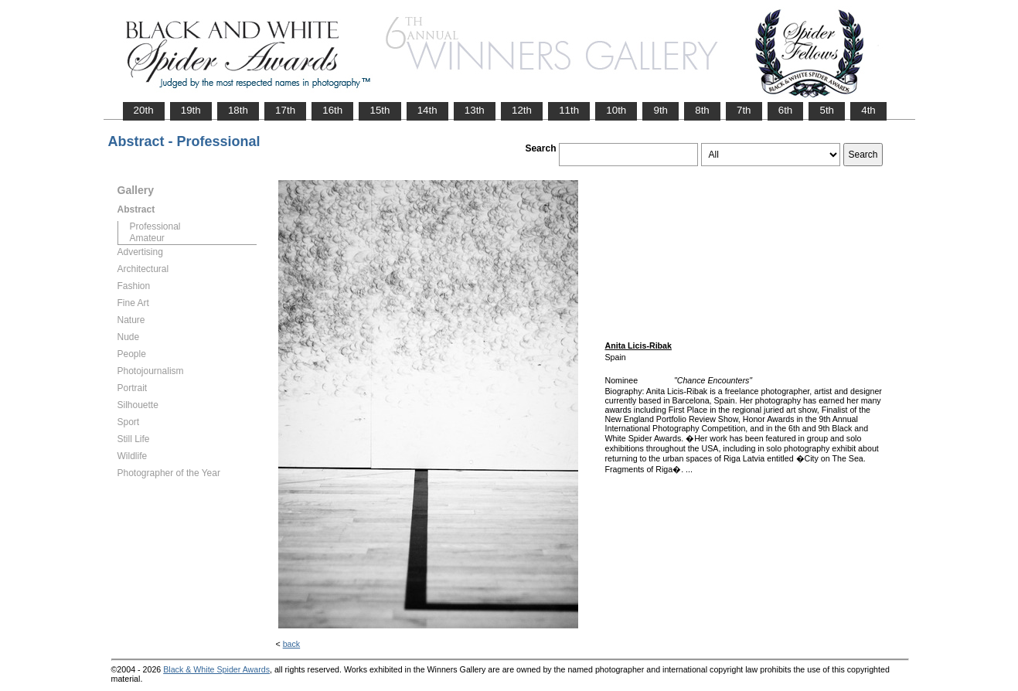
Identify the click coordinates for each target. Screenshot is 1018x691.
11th (568, 110)
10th (616, 110)
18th (238, 110)
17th (285, 110)
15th (379, 110)
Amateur (147, 238)
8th (702, 110)
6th (786, 110)
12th (521, 110)
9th (660, 110)
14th (427, 110)
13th (474, 110)
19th (190, 110)
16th (332, 110)
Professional (155, 226)
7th (744, 110)
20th (143, 110)
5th (827, 110)
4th (868, 110)
